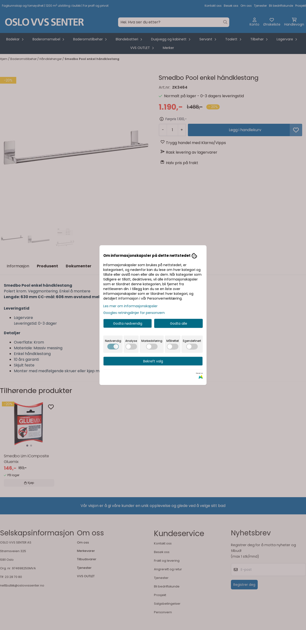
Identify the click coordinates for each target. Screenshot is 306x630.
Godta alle (178, 323)
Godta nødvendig (127, 323)
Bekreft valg (153, 361)
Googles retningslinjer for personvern (134, 312)
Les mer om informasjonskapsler (130, 305)
